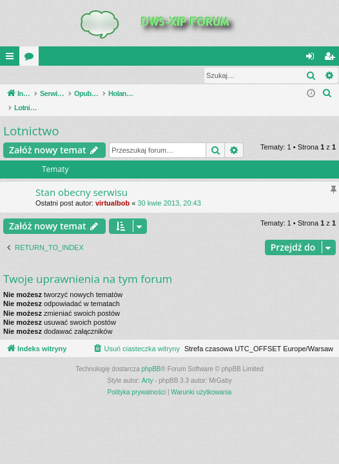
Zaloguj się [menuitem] (313, 59)
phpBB (151, 356)
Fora (31, 59)
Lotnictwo (31, 118)
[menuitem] (327, 94)
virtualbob (112, 190)
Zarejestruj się (92, 75)
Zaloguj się (30, 75)
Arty (147, 367)
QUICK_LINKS (12, 59)
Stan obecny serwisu (81, 179)
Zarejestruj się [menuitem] (332, 59)
